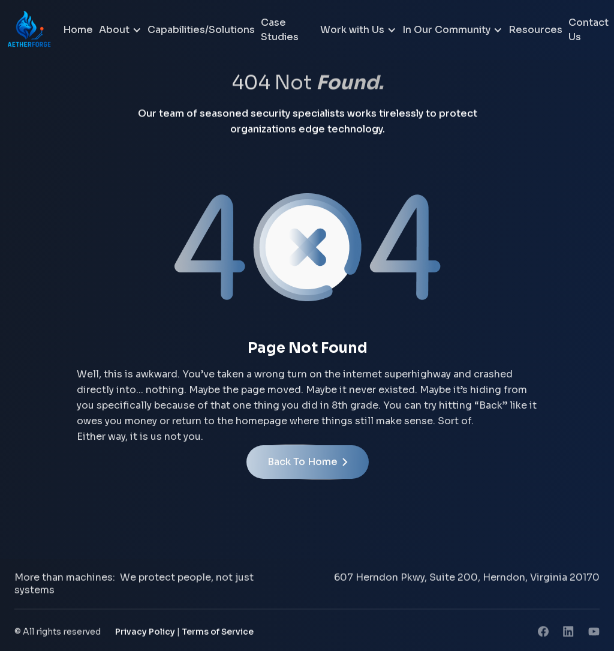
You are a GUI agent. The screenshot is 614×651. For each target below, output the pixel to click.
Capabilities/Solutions (201, 29)
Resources (535, 29)
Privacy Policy (145, 633)
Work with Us (352, 29)
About (114, 29)
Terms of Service (218, 633)
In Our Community (446, 29)
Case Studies (280, 29)
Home (78, 29)
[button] (120, 30)
